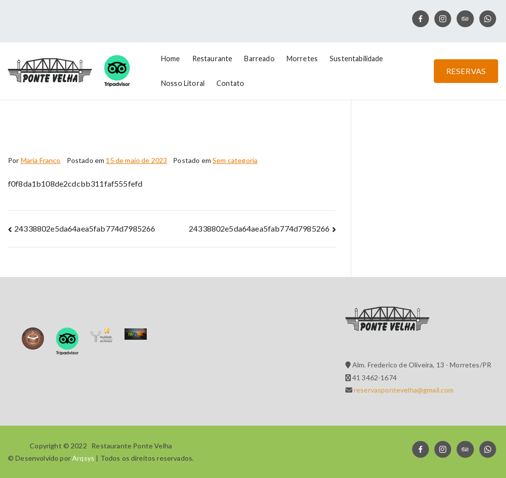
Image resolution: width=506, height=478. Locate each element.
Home (170, 58)
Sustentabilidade (356, 58)
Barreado (259, 58)
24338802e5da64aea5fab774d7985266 (84, 228)
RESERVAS (466, 71)
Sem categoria (234, 160)
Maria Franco (41, 160)
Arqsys (83, 458)
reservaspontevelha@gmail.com (403, 390)
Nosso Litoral (183, 83)
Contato (230, 83)
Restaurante (212, 58)
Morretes (302, 58)
